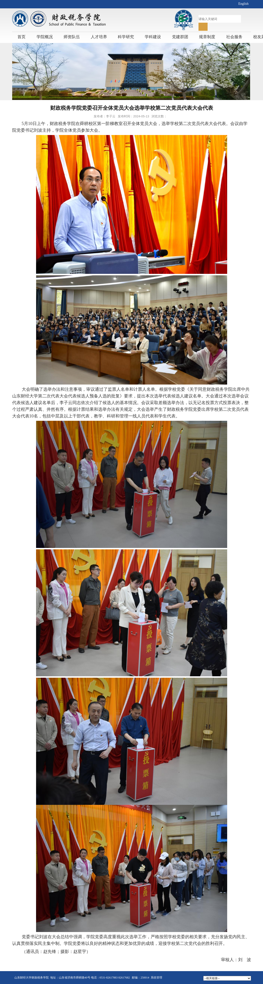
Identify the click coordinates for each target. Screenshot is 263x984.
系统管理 (156, 977)
